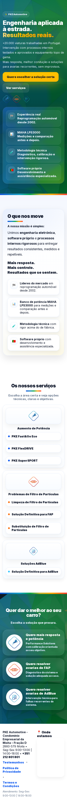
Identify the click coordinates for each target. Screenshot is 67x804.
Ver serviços (16, 88)
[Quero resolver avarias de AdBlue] (33, 697)
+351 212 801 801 (16, 755)
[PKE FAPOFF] (33, 482)
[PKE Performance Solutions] (33, 416)
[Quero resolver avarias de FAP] (33, 669)
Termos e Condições (11, 784)
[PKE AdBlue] (33, 551)
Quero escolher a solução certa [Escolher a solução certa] (30, 77)
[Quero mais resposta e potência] (33, 642)
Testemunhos (13, 762)
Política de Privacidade (12, 769)
